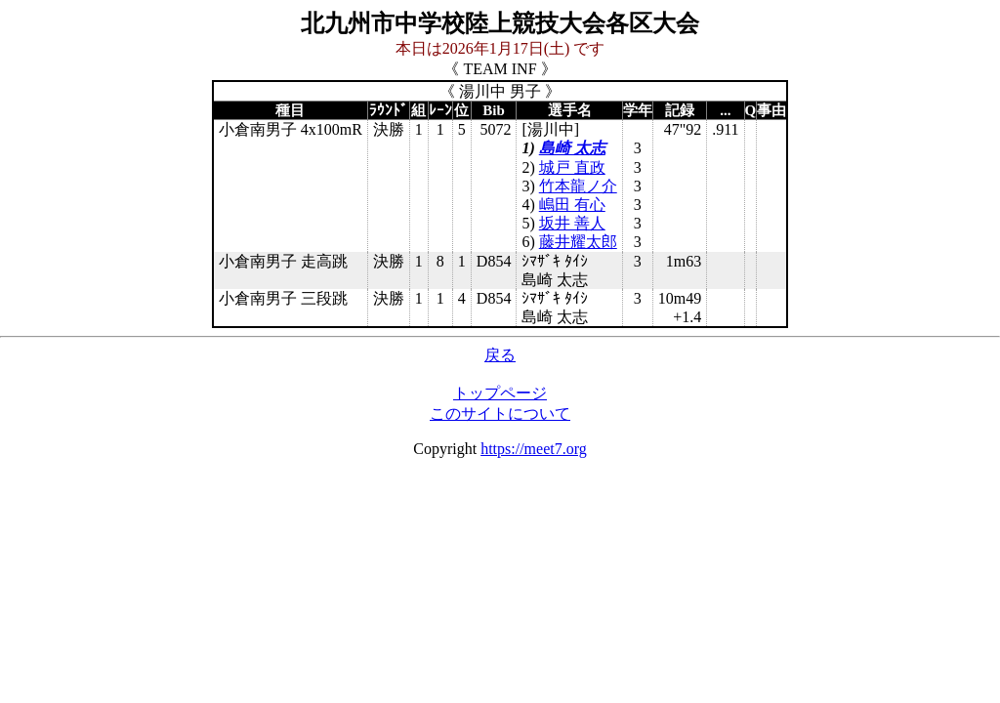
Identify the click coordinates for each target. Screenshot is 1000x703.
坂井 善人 (572, 223)
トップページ (500, 393)
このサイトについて (500, 413)
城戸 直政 (572, 167)
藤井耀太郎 (578, 241)
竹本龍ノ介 (578, 186)
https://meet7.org (533, 448)
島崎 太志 (572, 148)
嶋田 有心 (572, 204)
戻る (500, 355)
